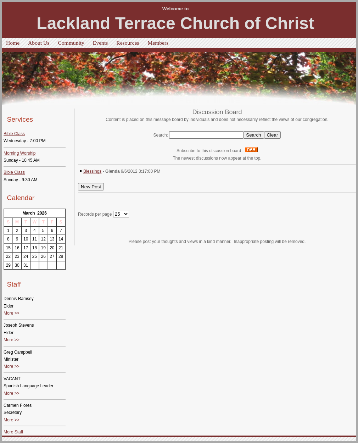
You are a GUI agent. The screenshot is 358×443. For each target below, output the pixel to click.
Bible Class (14, 133)
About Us (38, 43)
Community (71, 43)
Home (12, 43)
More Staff (13, 432)
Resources (127, 43)
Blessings (92, 171)
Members (157, 43)
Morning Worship (19, 153)
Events (100, 43)
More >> (11, 313)
